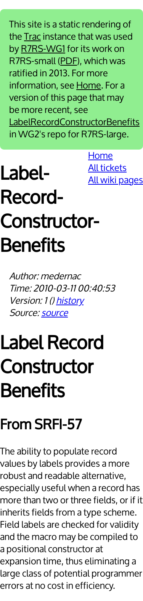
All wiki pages (115, 180)
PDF (68, 61)
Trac (32, 37)
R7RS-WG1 (43, 49)
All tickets (107, 168)
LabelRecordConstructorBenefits (74, 122)
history (70, 301)
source (54, 313)
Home (88, 85)
